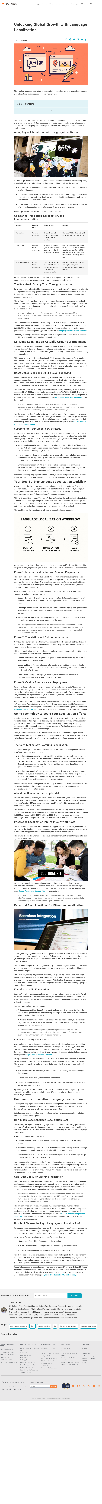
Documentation (54, 4)
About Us (89, 4)
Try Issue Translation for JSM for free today (59, 1275)
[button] (85, 104)
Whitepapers (74, 4)
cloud (32, 1326)
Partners (65, 4)
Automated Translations (18, 1326)
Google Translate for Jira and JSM (32, 891)
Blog (83, 4)
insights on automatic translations (38, 1055)
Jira (55, 1326)
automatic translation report (25, 709)
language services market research (73, 331)
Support (45, 4)
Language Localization (88, 1326)
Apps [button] (38, 4)
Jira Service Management (68, 1326)
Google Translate (44, 1326)
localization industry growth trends (68, 397)
